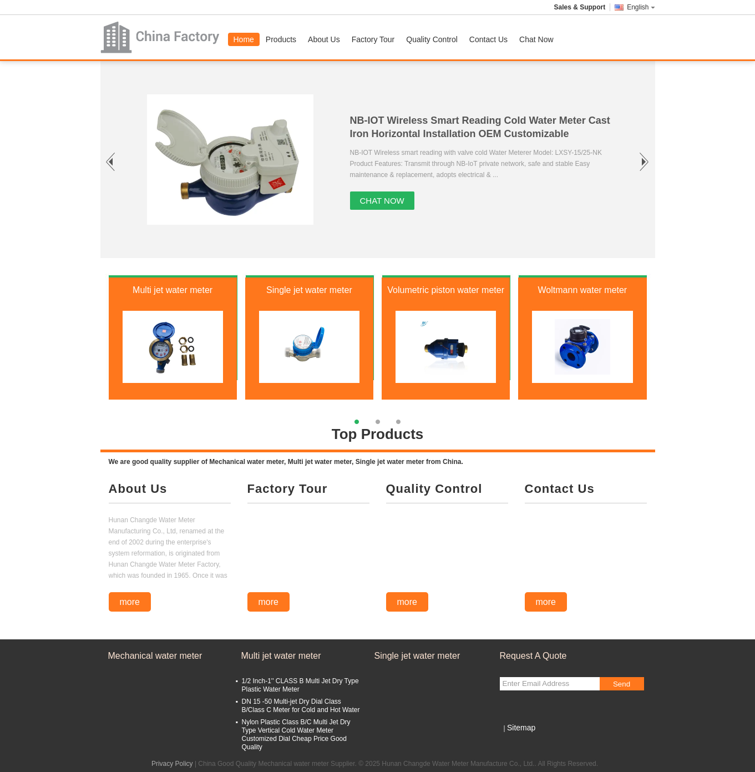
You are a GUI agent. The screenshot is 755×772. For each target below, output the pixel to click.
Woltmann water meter (582, 290)
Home (244, 39)
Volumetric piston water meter (445, 290)
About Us (324, 39)
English (641, 7)
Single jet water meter (309, 290)
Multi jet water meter (172, 290)
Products (281, 39)
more (130, 602)
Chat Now (536, 39)
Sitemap (521, 727)
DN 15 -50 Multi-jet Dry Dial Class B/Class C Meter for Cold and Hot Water (301, 706)
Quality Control (432, 39)
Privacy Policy (172, 764)
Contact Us (488, 39)
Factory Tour (373, 39)
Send (621, 684)
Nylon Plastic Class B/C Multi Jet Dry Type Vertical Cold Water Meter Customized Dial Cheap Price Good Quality (296, 734)
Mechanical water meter (155, 655)
